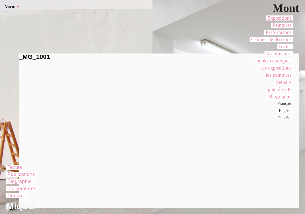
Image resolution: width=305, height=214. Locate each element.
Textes (285, 46)
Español (285, 118)
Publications (21, 174)
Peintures (282, 25)
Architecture (279, 53)
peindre (284, 82)
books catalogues (274, 60)
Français (285, 103)
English (285, 110)
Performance (279, 32)
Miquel (21, 206)
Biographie (280, 96)
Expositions (279, 18)
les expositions (276, 67)
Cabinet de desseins (271, 39)
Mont (286, 8)
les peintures (279, 75)
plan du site (280, 89)
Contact (16, 195)
